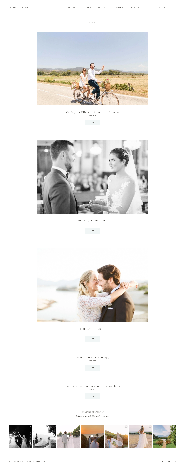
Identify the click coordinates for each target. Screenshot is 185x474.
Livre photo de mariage (92, 358)
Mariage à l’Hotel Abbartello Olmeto (92, 112)
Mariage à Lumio (92, 329)
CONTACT (161, 7)
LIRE (92, 122)
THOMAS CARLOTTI (20, 8)
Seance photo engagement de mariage (92, 386)
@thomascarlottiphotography (92, 416)
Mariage (92, 115)
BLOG (148, 7)
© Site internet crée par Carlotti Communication (28, 461)
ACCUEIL (72, 7)
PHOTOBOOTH (104, 7)
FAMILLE (135, 7)
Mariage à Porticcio (92, 221)
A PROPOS (87, 7)
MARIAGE (120, 7)
